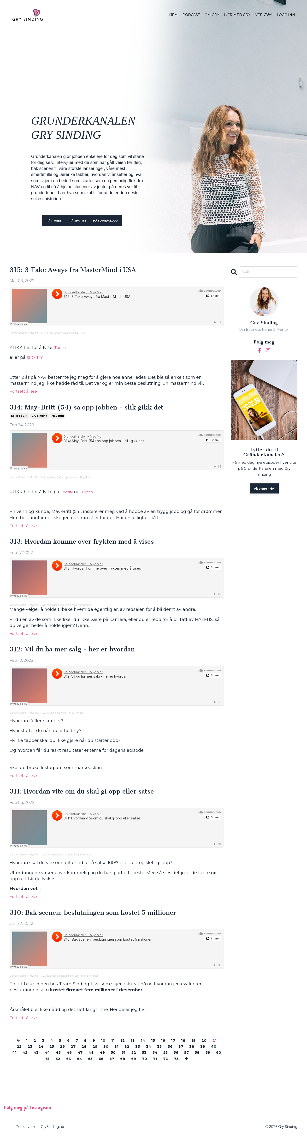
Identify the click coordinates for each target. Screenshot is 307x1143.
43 (53, 1057)
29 (101, 1051)
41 (29, 1057)
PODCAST (191, 15)
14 (143, 1045)
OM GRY (212, 15)
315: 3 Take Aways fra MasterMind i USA (82, 270)
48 (114, 1057)
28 (89, 1051)
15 (154, 1045)
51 (149, 1057)
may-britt (58, 417)
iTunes (61, 348)
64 (94, 1064)
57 (215, 1057)
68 (140, 1064)
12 (122, 1045)
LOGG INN (286, 15)
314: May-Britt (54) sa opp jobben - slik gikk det (96, 409)
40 (18, 1057)
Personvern (25, 1132)
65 (105, 1064)
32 (134, 1051)
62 (70, 1064)
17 (175, 1045)
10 (102, 1045)
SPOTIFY (36, 358)
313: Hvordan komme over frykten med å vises (66, 607)
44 (65, 1057)
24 (42, 1051)
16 (164, 1045)
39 (215, 1051)
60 (48, 1064)
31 (123, 1051)
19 (196, 1045)
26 (65, 1051)
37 (192, 1051)
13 (133, 1045)
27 (77, 1051)
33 (145, 1051)
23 (30, 1051)
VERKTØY (263, 15)
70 (164, 1064)
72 (186, 1064)
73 (198, 1064)
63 (82, 1064)
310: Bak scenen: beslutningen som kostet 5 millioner (104, 918)
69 (152, 1064)
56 (204, 1057)
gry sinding (39, 417)
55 (193, 1057)
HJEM (172, 15)
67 (129, 1064)
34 (157, 1051)
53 (170, 1057)
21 (219, 1045)
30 (112, 1051)
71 (175, 1064)
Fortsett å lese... (24, 392)
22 (19, 1051)
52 (159, 1057)
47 (102, 1057)
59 (36, 1064)
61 (59, 1064)
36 (180, 1051)
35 (168, 1051)
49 (126, 1057)
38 (203, 1051)
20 (208, 1045)
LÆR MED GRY (237, 15)
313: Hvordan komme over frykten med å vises (92, 544)
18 (185, 1045)
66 (117, 1064)
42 (41, 1057)
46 (90, 1057)
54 (182, 1057)
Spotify (67, 493)
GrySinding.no (52, 1132)
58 (25, 1064)
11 (112, 1045)
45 (78, 1057)
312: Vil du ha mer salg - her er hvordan (80, 653)
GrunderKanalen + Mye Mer (24, 334)
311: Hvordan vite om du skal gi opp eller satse (91, 796)
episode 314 (19, 417)
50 (138, 1057)
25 (54, 1051)
